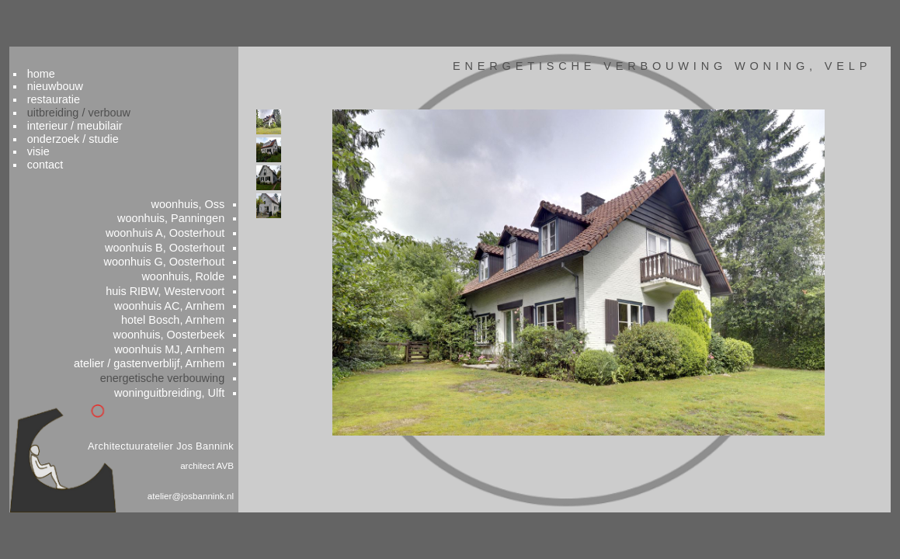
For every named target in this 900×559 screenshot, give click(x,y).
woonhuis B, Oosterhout (180, 233)
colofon (820, 533)
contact (75, 143)
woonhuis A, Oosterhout (180, 218)
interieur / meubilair (105, 101)
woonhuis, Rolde (199, 265)
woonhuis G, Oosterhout (179, 249)
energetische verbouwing (177, 375)
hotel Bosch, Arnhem (188, 312)
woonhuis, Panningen (186, 202)
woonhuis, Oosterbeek (183, 327)
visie (68, 129)
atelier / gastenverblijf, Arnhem (164, 359)
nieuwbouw (85, 59)
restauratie (83, 73)
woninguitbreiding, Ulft (184, 390)
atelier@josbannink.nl (205, 499)
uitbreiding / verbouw (109, 88)
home (71, 45)
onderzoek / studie (103, 115)
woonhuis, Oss (203, 186)
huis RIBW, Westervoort (180, 281)
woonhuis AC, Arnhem (184, 296)
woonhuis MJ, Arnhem (184, 344)
